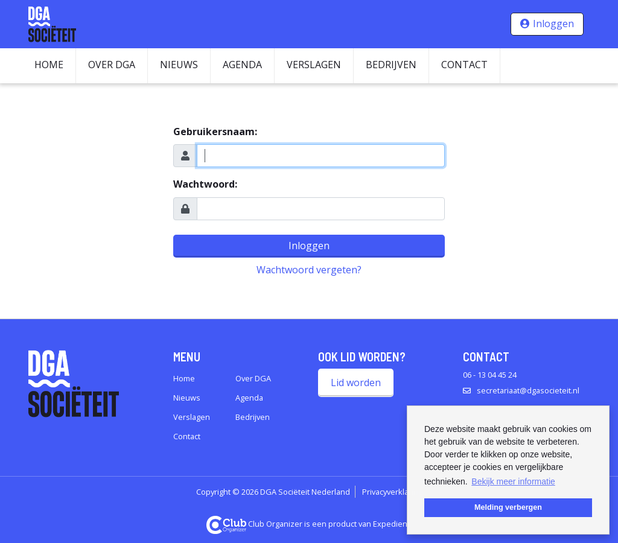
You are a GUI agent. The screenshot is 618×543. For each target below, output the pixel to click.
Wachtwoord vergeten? (309, 269)
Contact (464, 64)
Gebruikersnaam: (215, 131)
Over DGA (111, 64)
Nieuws (179, 64)
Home (48, 64)
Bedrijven (391, 64)
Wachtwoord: (205, 184)
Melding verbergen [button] (508, 507)
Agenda (242, 64)
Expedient (391, 523)
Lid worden (356, 382)
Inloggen (553, 23)
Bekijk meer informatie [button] (513, 481)
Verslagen (314, 64)
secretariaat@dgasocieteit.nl (528, 390)
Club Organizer (254, 523)
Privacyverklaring (392, 491)
